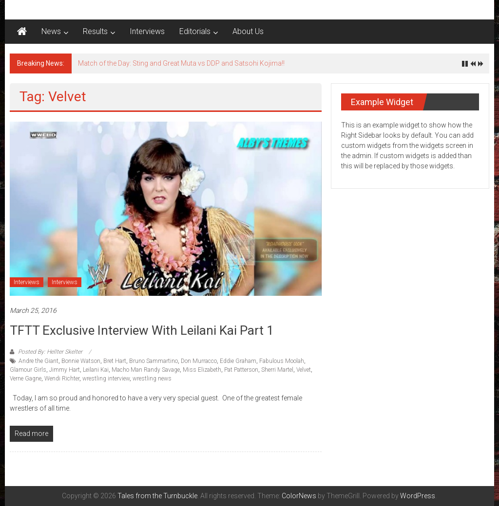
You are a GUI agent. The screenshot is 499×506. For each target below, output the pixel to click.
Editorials (195, 31)
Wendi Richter (61, 378)
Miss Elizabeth (202, 369)
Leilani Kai (96, 369)
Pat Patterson (241, 369)
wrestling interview (106, 378)
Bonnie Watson (80, 361)
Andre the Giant (38, 361)
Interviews (147, 31)
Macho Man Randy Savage (146, 369)
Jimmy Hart (64, 369)
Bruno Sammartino (153, 361)
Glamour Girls (28, 369)
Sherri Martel (277, 369)
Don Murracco (199, 361)
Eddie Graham (238, 361)
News (51, 31)
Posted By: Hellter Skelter (50, 351)
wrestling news (152, 378)
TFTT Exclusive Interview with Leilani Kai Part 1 (142, 330)
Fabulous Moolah (281, 361)
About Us (248, 31)
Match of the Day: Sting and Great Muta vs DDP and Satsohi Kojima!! (181, 63)
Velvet (303, 369)
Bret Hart (114, 361)
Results (95, 31)
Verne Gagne (25, 378)
